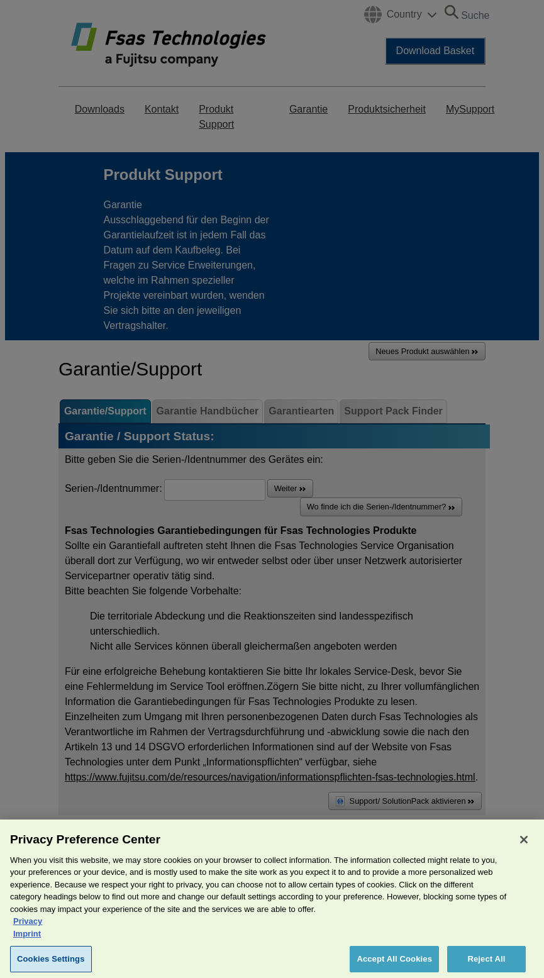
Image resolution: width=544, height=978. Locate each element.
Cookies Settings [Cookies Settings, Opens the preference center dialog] (51, 964)
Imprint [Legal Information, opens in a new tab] (27, 938)
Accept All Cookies (394, 964)
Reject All (486, 964)
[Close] (524, 844)
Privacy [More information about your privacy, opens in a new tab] (27, 926)
